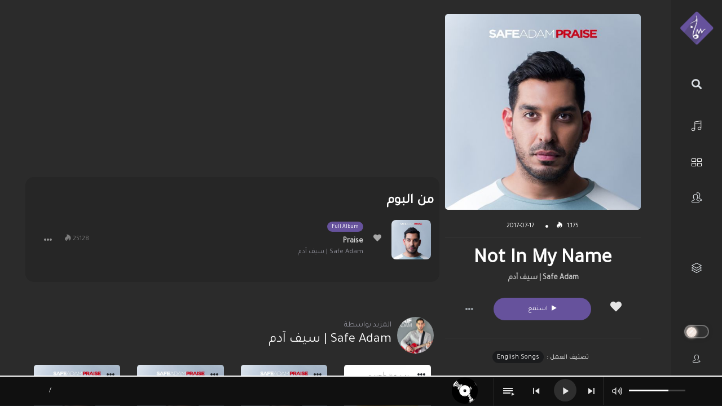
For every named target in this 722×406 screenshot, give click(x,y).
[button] (469, 309)
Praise (353, 241)
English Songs (518, 357)
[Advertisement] (232, 93)
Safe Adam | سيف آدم (543, 278)
